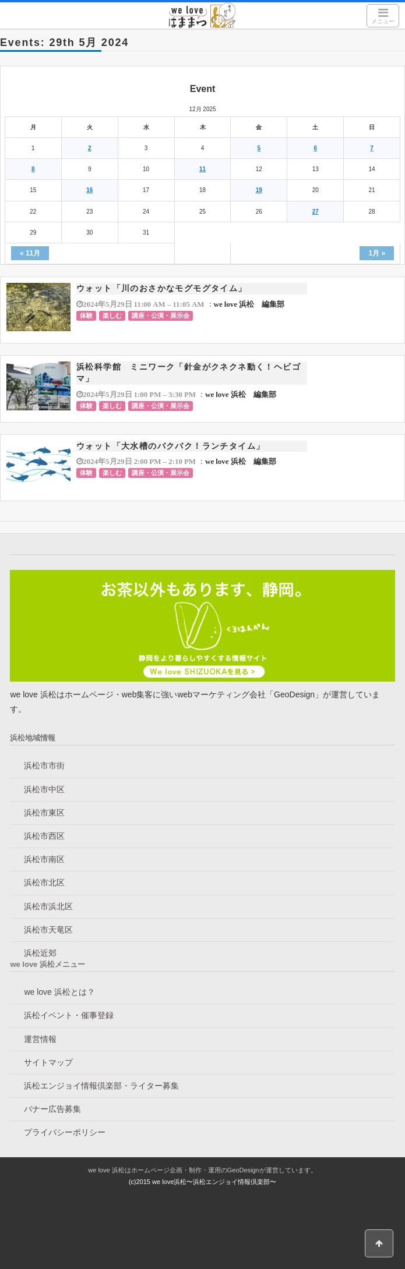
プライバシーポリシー (64, 1132)
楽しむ (112, 315)
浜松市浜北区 (48, 906)
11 (202, 169)
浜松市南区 (44, 859)
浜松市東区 (44, 812)
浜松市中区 (44, 789)
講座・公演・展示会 (160, 315)
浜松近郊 (40, 953)
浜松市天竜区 (48, 929)
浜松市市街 (44, 765)
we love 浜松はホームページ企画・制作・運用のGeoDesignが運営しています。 (202, 1170)
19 (259, 190)
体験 (86, 315)
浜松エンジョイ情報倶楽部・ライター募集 (101, 1085)
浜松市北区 (44, 882)
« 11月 (30, 253)
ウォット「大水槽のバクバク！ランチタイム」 (170, 446)
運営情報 (40, 1039)
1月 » (376, 253)
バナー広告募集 (52, 1109)
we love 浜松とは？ (59, 992)
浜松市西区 (44, 836)
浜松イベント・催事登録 (69, 1015)
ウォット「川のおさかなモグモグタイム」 (161, 288)
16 (89, 190)
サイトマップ (48, 1062)
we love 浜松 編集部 (249, 304)
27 (315, 211)
